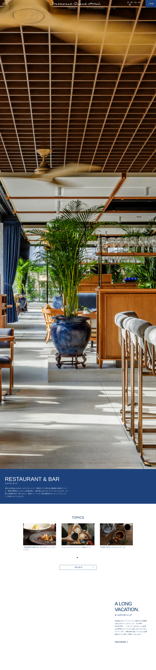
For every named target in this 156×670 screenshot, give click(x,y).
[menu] (3, 4)
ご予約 (151, 4)
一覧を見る (78, 567)
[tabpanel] (42, 537)
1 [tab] (77, 557)
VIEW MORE (120, 642)
